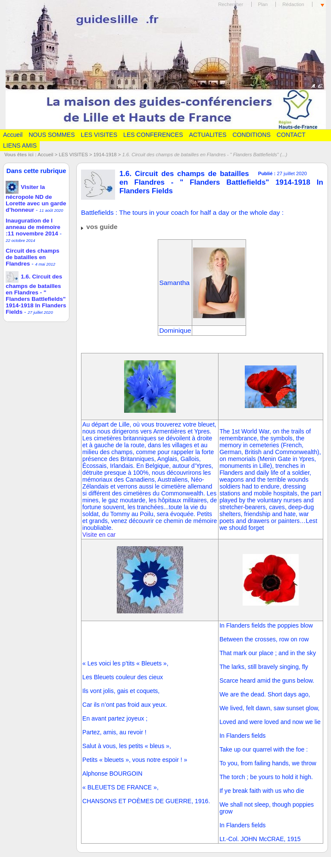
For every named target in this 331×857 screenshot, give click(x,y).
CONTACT (291, 134)
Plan (263, 4)
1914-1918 (105, 154)
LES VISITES (99, 134)
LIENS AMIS (20, 145)
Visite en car (99, 534)
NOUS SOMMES (51, 134)
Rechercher (230, 4)
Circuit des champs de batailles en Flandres (32, 257)
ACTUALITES (208, 134)
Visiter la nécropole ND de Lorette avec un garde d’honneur (36, 198)
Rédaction (293, 4)
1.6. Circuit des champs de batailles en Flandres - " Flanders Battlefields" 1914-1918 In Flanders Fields (36, 294)
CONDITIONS (251, 134)
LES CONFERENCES (153, 134)
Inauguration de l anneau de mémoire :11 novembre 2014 (33, 227)
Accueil (12, 134)
